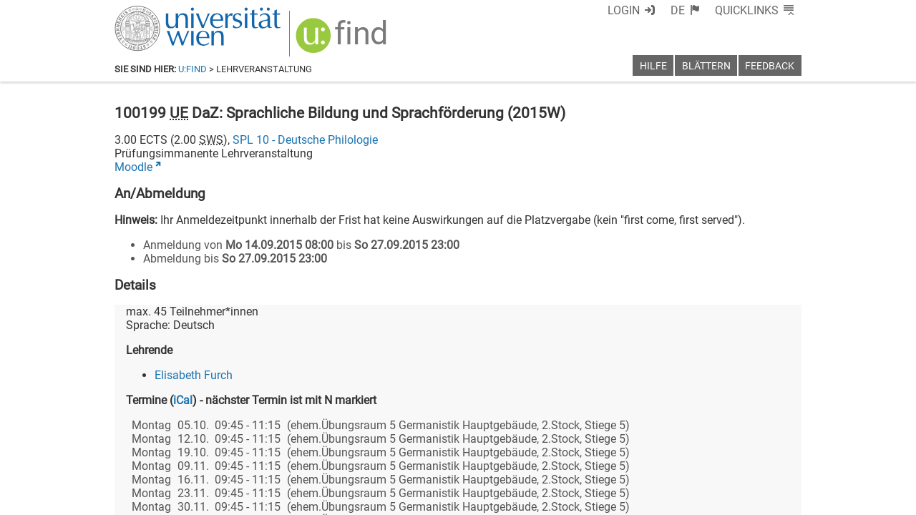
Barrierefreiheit (571, 499)
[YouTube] (732, 455)
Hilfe (653, 66)
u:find (192, 69)
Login (649, 10)
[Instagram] (778, 455)
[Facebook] (641, 455)
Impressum (497, 499)
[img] (334, 37)
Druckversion (769, 499)
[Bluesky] (686, 455)
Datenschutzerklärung (671, 499)
